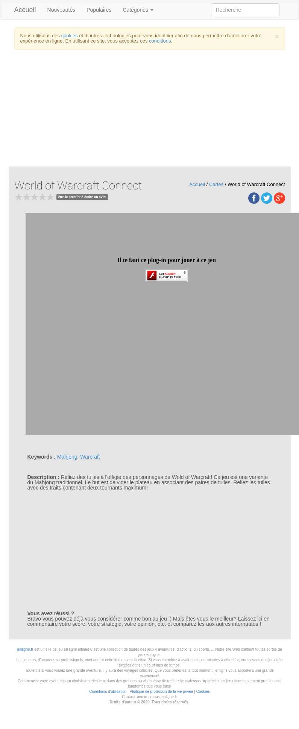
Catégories (138, 10)
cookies (69, 35)
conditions (160, 41)
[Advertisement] (150, 110)
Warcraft (90, 457)
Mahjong (67, 457)
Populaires (99, 10)
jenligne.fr (25, 649)
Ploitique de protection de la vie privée (161, 691)
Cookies (203, 691)
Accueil (25, 10)
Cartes (216, 184)
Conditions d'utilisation (107, 691)
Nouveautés (61, 10)
